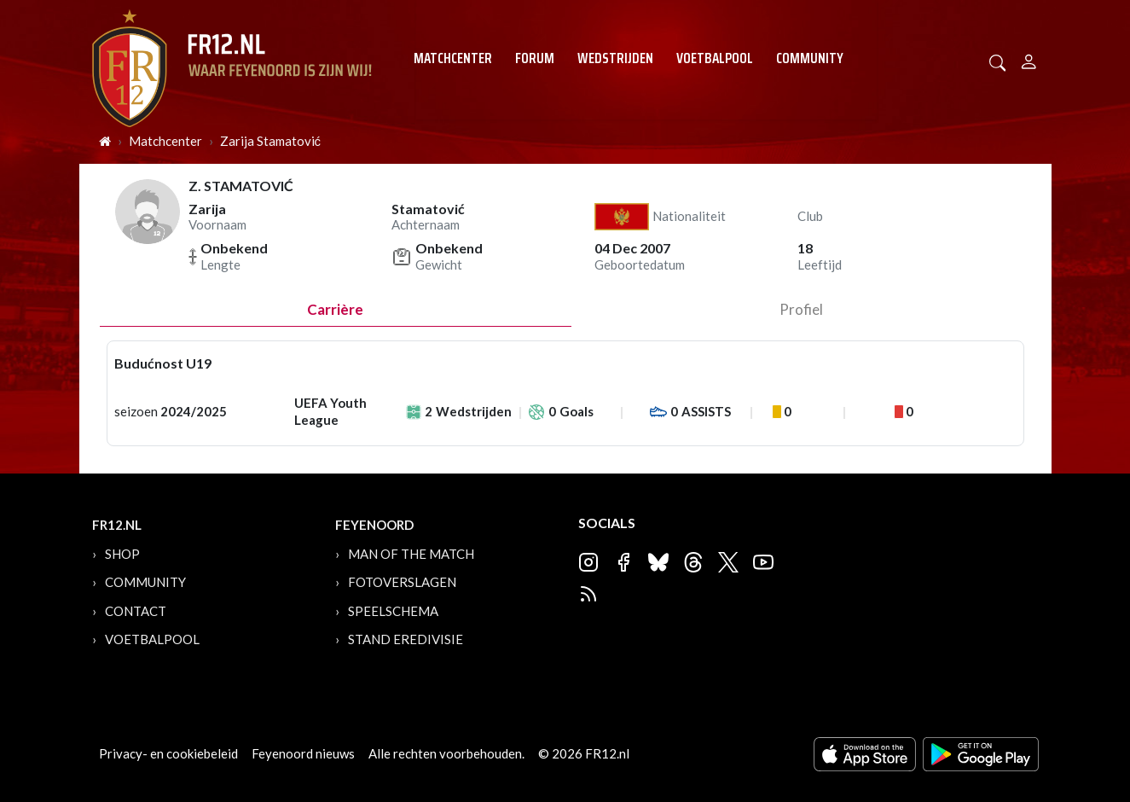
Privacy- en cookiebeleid (168, 753)
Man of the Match (411, 553)
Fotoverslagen (402, 582)
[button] (997, 61)
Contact (135, 611)
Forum (534, 58)
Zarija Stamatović (271, 140)
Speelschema (393, 611)
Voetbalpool (714, 58)
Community (809, 58)
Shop (122, 553)
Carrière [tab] (335, 309)
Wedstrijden (615, 58)
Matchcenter (453, 58)
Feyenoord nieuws (303, 753)
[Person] (1029, 59)
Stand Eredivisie (405, 639)
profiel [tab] (801, 309)
